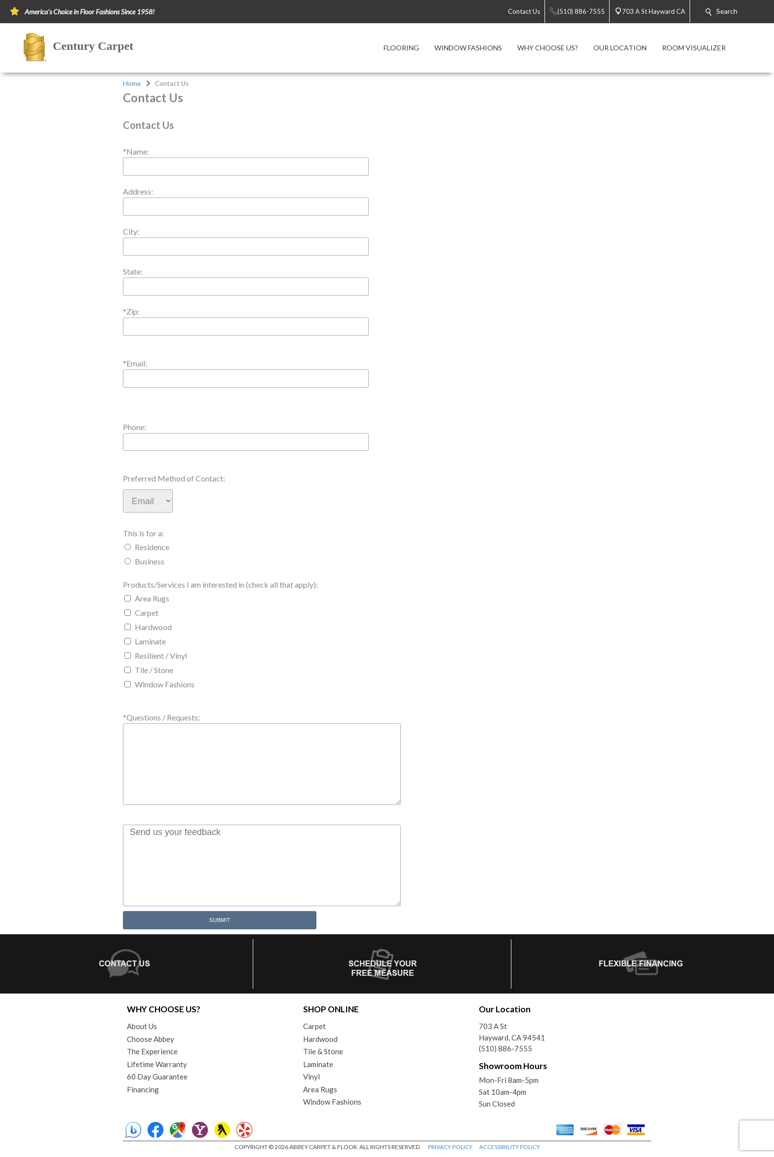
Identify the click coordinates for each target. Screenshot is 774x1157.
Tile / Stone (154, 670)
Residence (152, 547)
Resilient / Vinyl (161, 655)
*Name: (136, 151)
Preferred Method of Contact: (174, 478)
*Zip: (131, 311)
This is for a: (143, 533)
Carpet (146, 612)
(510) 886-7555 (505, 1048)
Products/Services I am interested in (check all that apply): (220, 584)
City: (131, 231)
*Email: (135, 363)
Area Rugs (152, 598)
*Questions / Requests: (161, 717)
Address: (138, 191)
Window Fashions (164, 684)
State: (133, 271)
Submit (219, 920)
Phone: (134, 427)
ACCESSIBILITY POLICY (509, 1147)
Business (149, 561)
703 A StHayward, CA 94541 (512, 1032)
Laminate (150, 641)
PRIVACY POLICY (450, 1147)
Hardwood (153, 627)
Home (132, 83)
